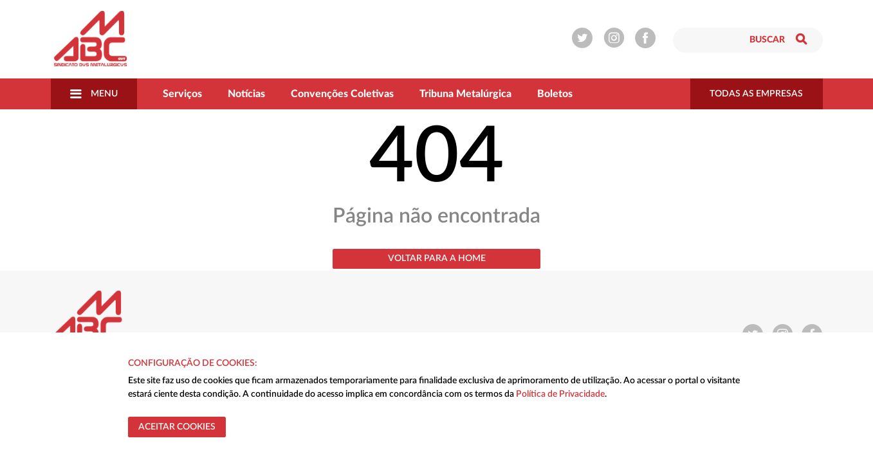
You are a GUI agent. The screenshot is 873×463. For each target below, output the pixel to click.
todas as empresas (756, 93)
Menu (94, 93)
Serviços (182, 94)
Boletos (555, 94)
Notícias (246, 94)
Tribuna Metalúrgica (465, 94)
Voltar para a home (437, 258)
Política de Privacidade (560, 394)
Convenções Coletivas (342, 94)
